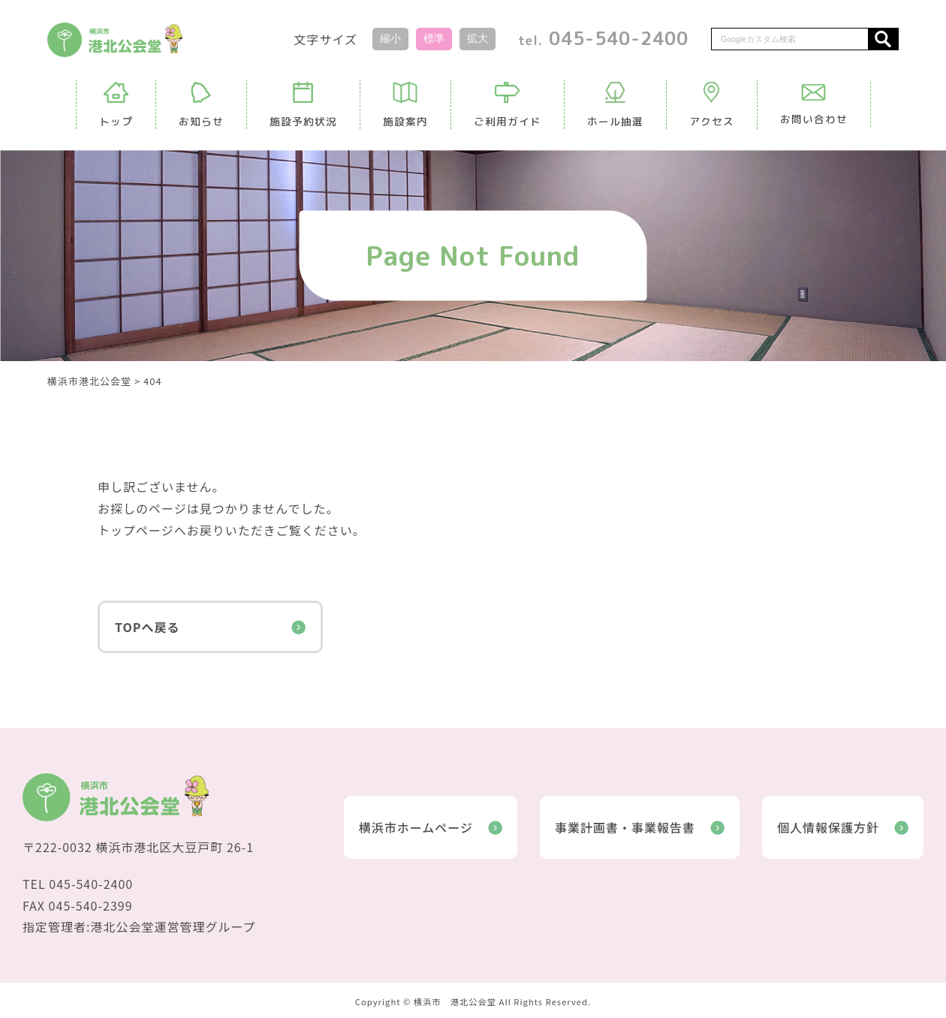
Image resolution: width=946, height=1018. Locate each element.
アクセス (711, 105)
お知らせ (201, 105)
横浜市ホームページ (430, 827)
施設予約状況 (303, 105)
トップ (116, 105)
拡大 (477, 38)
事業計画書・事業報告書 (640, 827)
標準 (433, 38)
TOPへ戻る (210, 627)
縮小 (390, 38)
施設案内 (405, 105)
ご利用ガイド (507, 105)
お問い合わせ (814, 105)
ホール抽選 (615, 105)
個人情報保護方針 (842, 827)
